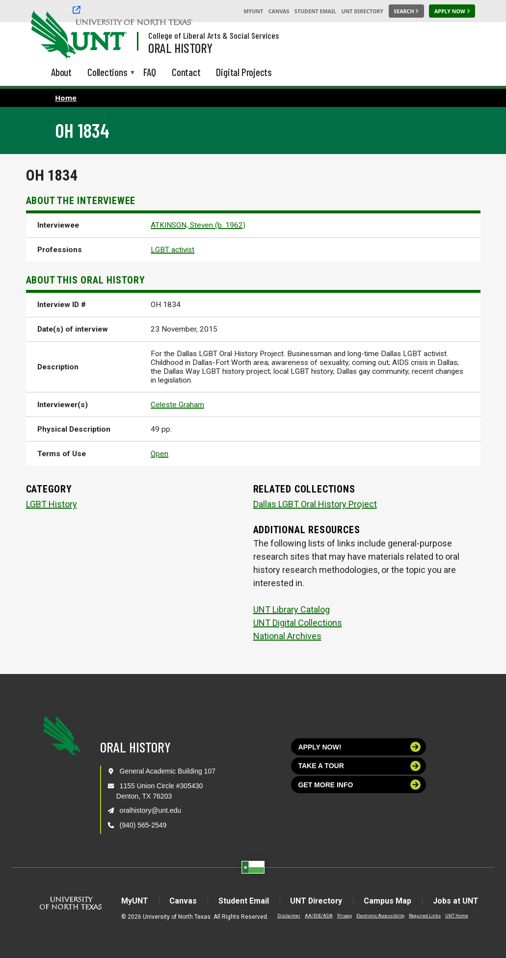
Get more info (359, 784)
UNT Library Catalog (291, 609)
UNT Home (455, 915)
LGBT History (51, 504)
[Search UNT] (406, 11)
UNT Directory (362, 11)
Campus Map (388, 901)
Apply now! (359, 747)
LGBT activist (172, 249)
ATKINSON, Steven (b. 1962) (198, 225)
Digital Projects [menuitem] (244, 72)
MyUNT (253, 11)
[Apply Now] (452, 11)
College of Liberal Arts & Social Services (213, 35)
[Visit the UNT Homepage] (112, 35)
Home (66, 98)
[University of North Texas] (50, 33)
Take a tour (359, 766)
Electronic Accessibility (379, 915)
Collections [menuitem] (107, 73)
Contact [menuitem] (186, 72)
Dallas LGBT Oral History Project (315, 504)
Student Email (315, 11)
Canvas (279, 11)
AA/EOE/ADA (317, 915)
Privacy (343, 915)
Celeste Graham (177, 404)
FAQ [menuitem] (149, 72)
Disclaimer (287, 915)
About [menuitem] (61, 72)
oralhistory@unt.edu (151, 810)
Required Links (423, 915)
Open (159, 453)
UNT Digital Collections (297, 623)
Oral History (180, 47)
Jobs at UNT (456, 901)
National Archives (287, 636)
